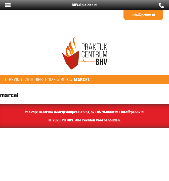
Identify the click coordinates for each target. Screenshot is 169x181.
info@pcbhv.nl (143, 15)
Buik (65, 79)
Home (50, 79)
